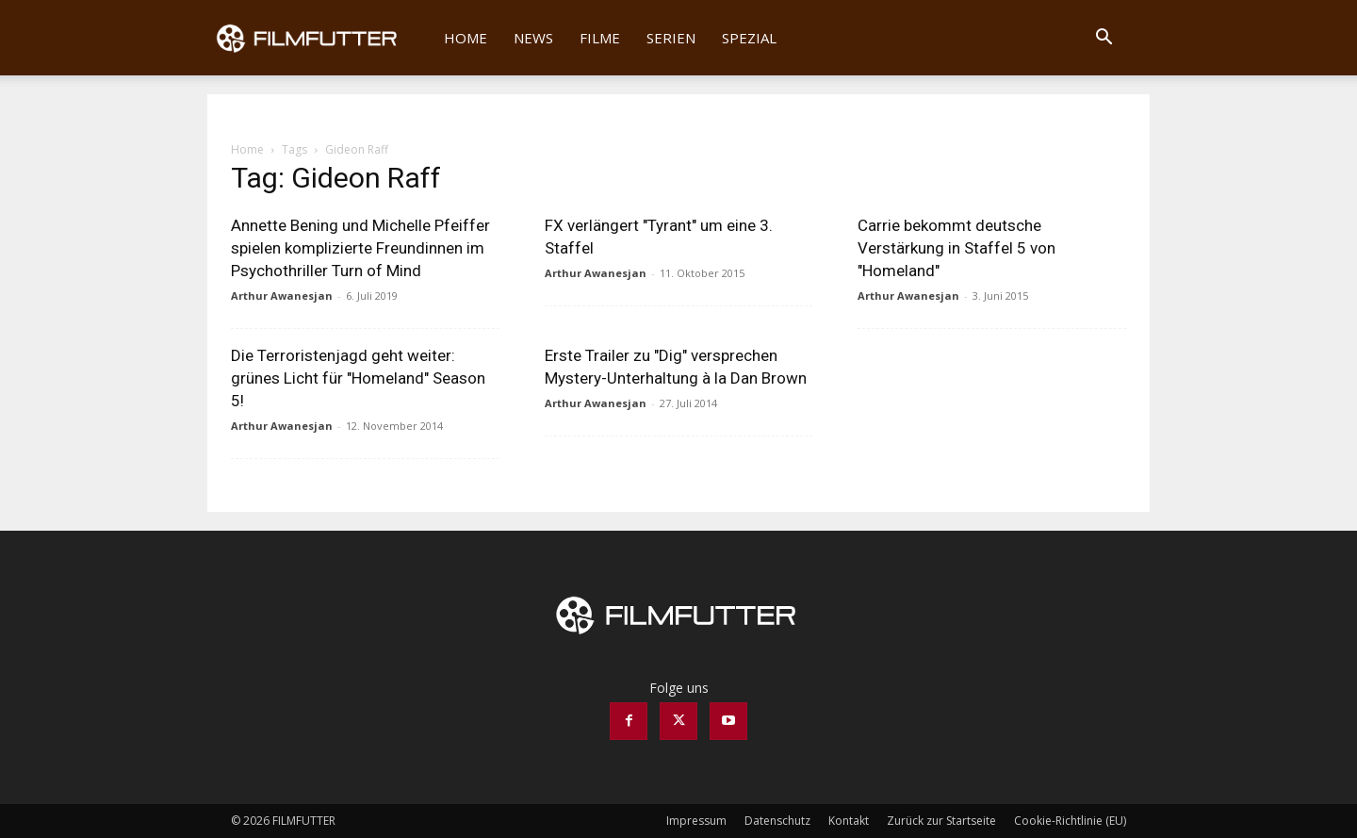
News (533, 37)
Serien (670, 37)
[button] (1103, 39)
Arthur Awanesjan (282, 295)
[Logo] (319, 37)
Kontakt (848, 821)
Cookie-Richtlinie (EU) (1070, 821)
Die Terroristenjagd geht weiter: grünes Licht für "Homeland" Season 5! (358, 378)
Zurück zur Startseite (941, 821)
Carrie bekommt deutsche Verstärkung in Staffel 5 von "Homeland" (956, 248)
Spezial (749, 37)
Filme (600, 37)
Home (465, 37)
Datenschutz (777, 821)
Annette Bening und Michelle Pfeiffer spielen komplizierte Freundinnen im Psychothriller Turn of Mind (360, 248)
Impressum (696, 821)
